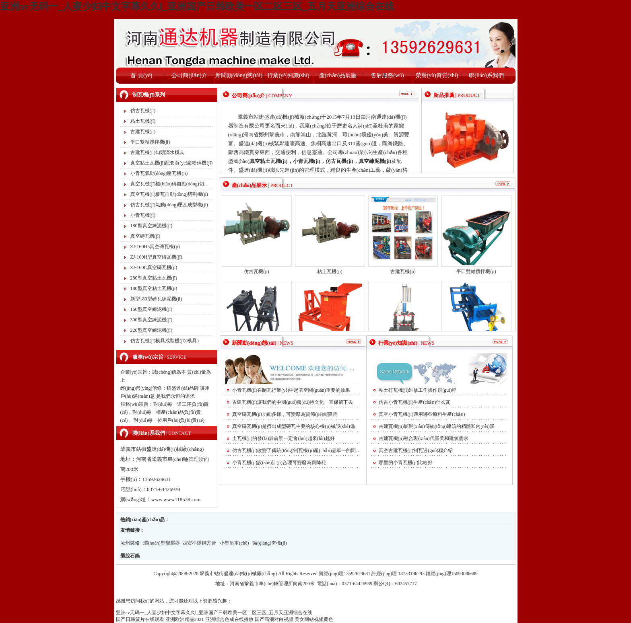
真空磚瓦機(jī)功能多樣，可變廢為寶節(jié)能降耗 (285, 414)
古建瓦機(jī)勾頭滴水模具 (157, 152)
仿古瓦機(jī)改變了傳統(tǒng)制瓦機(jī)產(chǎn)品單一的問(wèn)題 (296, 450)
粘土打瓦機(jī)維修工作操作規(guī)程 (418, 390)
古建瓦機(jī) (143, 131)
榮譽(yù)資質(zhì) (437, 75)
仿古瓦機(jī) (143, 110)
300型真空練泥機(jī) (151, 320)
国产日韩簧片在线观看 (140, 619)
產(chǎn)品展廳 (338, 75)
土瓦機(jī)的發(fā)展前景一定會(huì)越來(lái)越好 (283, 438)
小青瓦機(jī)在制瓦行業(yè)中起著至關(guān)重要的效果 (291, 390)
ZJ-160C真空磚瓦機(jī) (153, 267)
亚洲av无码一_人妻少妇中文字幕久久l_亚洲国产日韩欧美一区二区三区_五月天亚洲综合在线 (197, 6)
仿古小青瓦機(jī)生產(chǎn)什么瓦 (415, 402)
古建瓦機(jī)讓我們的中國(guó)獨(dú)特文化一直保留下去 (292, 402)
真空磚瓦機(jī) (145, 236)
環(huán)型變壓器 (161, 543)
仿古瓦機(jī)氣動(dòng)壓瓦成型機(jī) (169, 205)
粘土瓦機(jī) (143, 121)
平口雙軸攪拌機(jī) (150, 142)
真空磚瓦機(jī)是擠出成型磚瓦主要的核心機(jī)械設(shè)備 (293, 426)
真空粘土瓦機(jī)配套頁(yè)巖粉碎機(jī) (171, 163)
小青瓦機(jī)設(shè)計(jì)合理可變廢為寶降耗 (279, 462)
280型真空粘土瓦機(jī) (153, 278)
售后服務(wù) (387, 75)
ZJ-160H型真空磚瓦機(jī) (156, 257)
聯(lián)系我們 (486, 75)
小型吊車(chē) (234, 543)
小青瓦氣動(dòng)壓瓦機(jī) (159, 173)
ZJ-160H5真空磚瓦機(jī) (155, 246)
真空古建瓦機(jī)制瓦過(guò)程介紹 (416, 450)
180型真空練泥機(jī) (151, 225)
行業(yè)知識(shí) (288, 75)
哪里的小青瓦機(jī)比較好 (406, 462)
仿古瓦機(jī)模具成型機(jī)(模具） (166, 340)
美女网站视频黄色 (314, 619)
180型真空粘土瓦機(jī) (153, 288)
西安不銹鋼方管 (199, 543)
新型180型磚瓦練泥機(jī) (156, 299)
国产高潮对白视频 (274, 619)
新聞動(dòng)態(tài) (238, 75)
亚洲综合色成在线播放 (229, 619)
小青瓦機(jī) (143, 215)
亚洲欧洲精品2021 (184, 619)
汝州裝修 (130, 543)
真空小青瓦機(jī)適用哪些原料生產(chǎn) (422, 414)
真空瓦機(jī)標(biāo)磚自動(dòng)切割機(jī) (171, 184)
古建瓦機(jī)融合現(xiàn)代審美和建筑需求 (423, 438)
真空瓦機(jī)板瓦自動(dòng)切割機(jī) (169, 194)
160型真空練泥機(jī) (151, 309)
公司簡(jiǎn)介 (189, 75)
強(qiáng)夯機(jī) (269, 543)
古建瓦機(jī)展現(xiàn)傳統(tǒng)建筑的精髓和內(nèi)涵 (437, 426)
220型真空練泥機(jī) (151, 330)
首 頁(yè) (141, 75)
